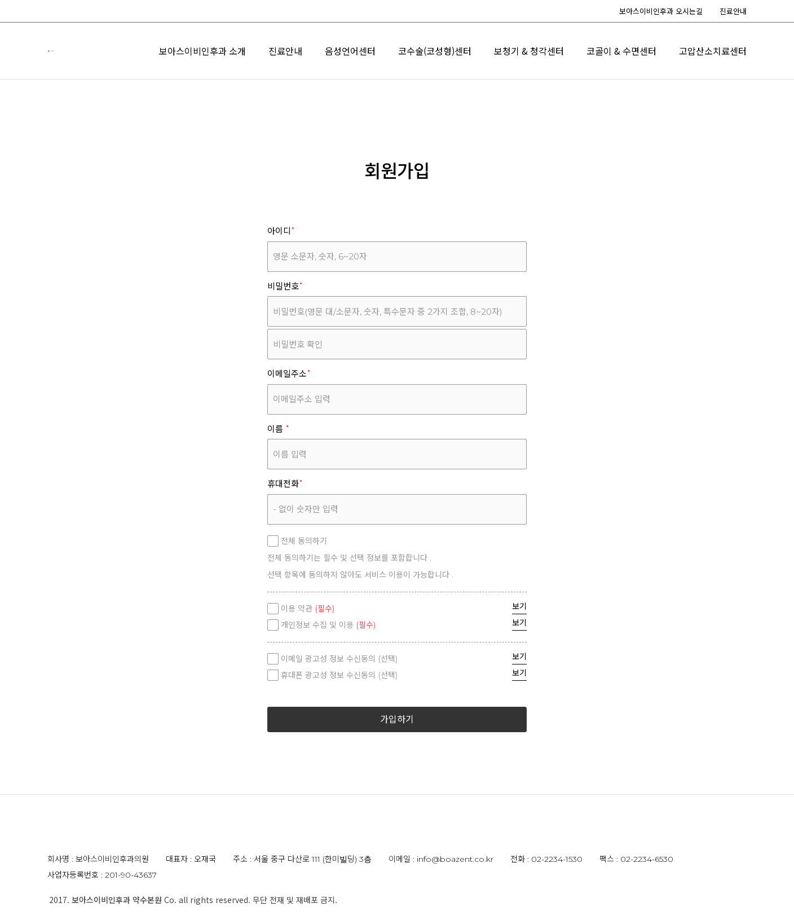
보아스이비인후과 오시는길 (661, 11)
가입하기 (397, 719)
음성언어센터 (533, 51)
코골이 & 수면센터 (621, 73)
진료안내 (733, 11)
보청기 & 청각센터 (712, 51)
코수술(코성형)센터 (617, 51)
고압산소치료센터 (713, 73)
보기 (519, 606)
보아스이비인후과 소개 (385, 51)
